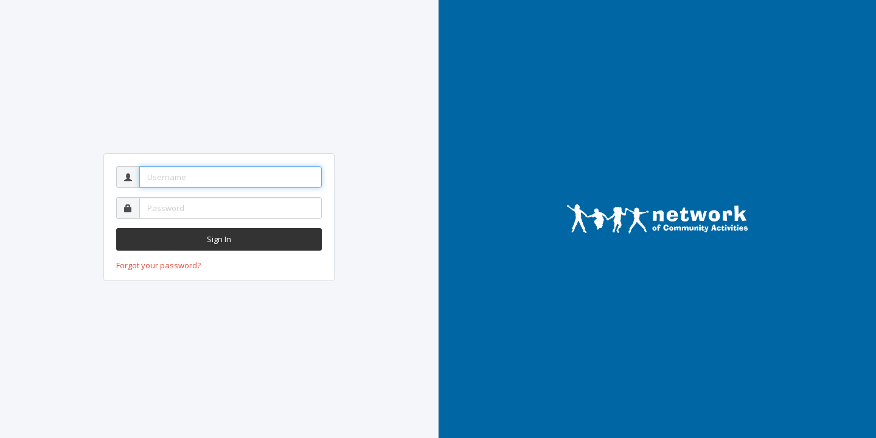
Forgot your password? (158, 265)
